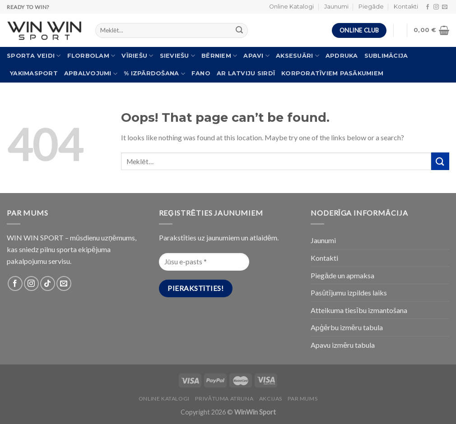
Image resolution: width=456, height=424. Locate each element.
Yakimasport (34, 73)
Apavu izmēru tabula (343, 345)
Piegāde (371, 6)
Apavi (256, 55)
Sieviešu (177, 55)
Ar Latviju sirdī (246, 73)
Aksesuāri (297, 55)
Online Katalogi (291, 6)
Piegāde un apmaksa (342, 275)
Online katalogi (164, 398)
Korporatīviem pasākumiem (332, 73)
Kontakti (406, 6)
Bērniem (219, 55)
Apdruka (342, 55)
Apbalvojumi (90, 73)
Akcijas (270, 398)
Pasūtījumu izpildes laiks (348, 292)
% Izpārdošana (154, 73)
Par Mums (302, 398)
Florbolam (91, 55)
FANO (200, 73)
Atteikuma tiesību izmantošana (359, 310)
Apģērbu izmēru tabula (347, 327)
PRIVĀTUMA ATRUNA (224, 398)
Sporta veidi (34, 55)
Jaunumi (336, 6)
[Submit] (440, 161)
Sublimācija (386, 55)
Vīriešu (137, 55)
